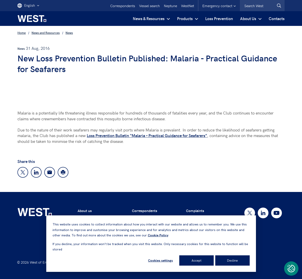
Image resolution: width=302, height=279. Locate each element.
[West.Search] (279, 5)
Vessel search (149, 5)
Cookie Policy (158, 235)
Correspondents (122, 5)
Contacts (277, 18)
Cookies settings (160, 260)
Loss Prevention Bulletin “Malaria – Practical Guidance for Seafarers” (147, 135)
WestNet (187, 5)
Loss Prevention (219, 18)
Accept (196, 260)
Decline (232, 260)
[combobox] (262, 5)
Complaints (195, 210)
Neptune (170, 5)
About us (85, 210)
